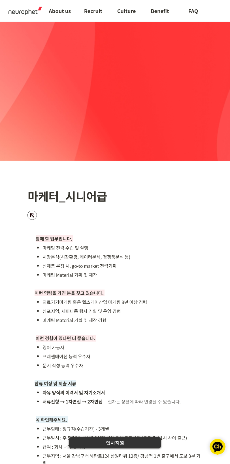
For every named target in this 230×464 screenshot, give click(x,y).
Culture (126, 10)
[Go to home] (23, 10)
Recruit (93, 10)
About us (60, 10)
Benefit (160, 10)
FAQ (193, 10)
